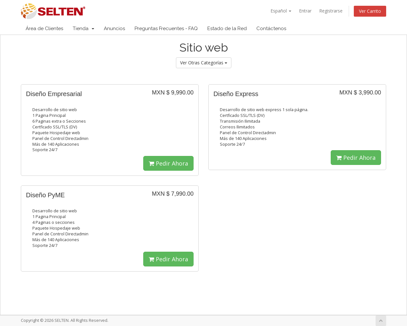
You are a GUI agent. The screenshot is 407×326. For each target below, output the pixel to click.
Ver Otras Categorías (203, 63)
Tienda (83, 28)
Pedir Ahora (168, 163)
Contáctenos (271, 28)
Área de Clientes (44, 28)
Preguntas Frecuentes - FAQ (166, 28)
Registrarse (331, 11)
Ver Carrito (370, 11)
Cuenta (370, 28)
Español (280, 11)
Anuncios (114, 28)
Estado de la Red (227, 28)
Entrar (305, 11)
